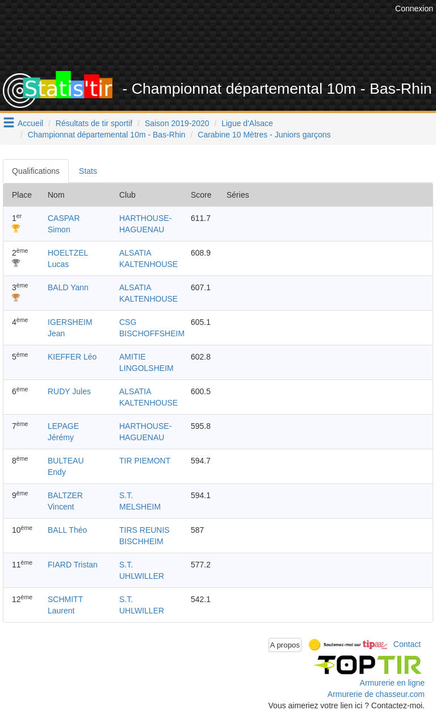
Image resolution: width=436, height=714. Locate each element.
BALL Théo (67, 530)
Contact (407, 644)
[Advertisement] (226, 42)
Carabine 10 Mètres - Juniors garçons (264, 134)
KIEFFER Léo (72, 356)
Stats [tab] (88, 171)
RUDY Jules (69, 391)
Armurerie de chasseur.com (376, 694)
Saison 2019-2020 (177, 123)
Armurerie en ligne (392, 682)
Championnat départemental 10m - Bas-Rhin (107, 134)
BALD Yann (68, 287)
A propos (285, 645)
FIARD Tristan (73, 564)
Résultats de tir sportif (94, 123)
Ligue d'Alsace (247, 123)
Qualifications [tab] (36, 171)
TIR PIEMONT (144, 460)
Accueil (30, 123)
